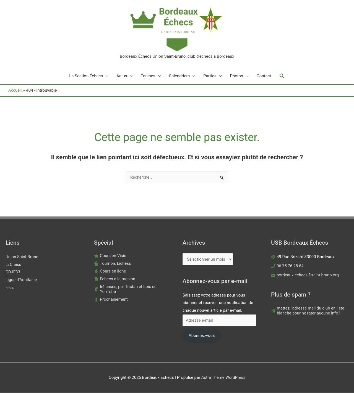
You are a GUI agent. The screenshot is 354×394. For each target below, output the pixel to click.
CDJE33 (13, 273)
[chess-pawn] (111, 300)
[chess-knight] (115, 279)
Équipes (151, 77)
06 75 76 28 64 (290, 267)
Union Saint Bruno (22, 257)
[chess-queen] (112, 264)
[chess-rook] (132, 290)
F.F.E (10, 288)
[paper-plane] (309, 312)
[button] (282, 77)
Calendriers (182, 77)
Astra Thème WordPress (223, 378)
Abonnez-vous (202, 336)
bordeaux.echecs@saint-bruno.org (308, 276)
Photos (239, 77)
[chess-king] (110, 256)
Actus (124, 77)
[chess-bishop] (110, 272)
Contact (264, 77)
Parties (212, 77)
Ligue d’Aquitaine (21, 281)
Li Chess (13, 265)
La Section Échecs (88, 77)
